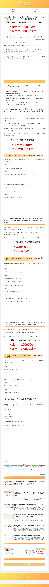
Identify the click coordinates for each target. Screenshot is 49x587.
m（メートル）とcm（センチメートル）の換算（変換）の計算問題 (22, 95)
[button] (42, 37)
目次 (23, 81)
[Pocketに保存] (28, 37)
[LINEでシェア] (35, 37)
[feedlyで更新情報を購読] (14, 472)
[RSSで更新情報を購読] (35, 472)
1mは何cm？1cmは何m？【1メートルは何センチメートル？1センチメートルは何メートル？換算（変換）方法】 (24, 92)
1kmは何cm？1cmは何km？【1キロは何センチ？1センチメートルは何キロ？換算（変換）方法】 (24, 99)
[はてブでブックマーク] (21, 37)
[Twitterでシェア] (7, 37)
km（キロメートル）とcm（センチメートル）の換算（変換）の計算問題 (24, 102)
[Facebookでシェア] (14, 37)
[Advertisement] (24, 70)
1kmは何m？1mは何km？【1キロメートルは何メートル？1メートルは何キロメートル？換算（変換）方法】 (24, 86)
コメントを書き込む (24, 571)
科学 (5, 461)
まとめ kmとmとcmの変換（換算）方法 (15, 104)
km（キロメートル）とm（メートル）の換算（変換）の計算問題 (22, 89)
